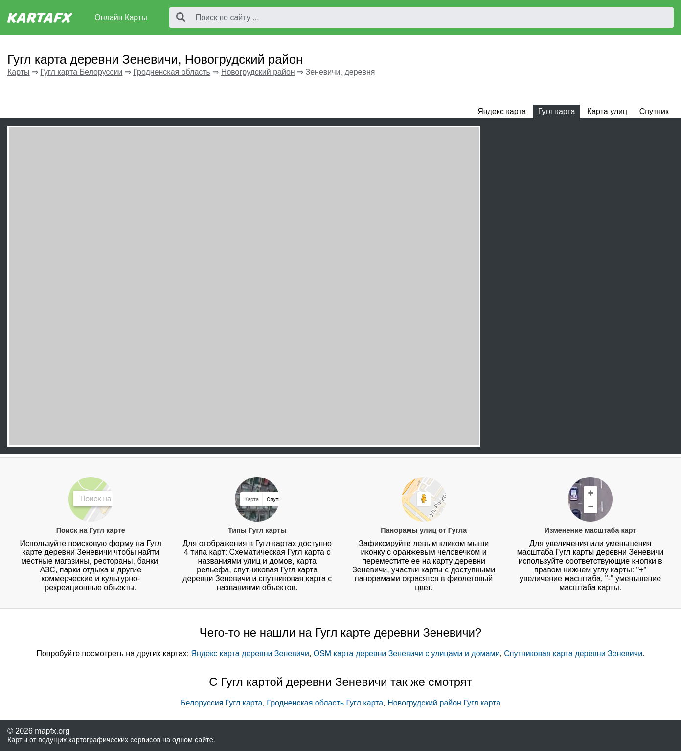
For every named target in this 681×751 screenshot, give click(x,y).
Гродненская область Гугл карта (325, 703)
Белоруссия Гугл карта (222, 703)
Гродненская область (171, 72)
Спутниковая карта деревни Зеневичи (573, 653)
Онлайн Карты (120, 17)
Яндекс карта (501, 111)
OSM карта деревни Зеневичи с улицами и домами (407, 653)
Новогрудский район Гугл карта (443, 703)
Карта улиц (607, 111)
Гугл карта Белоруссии (81, 72)
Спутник (654, 111)
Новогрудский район (258, 72)
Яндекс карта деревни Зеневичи (250, 653)
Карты (18, 72)
